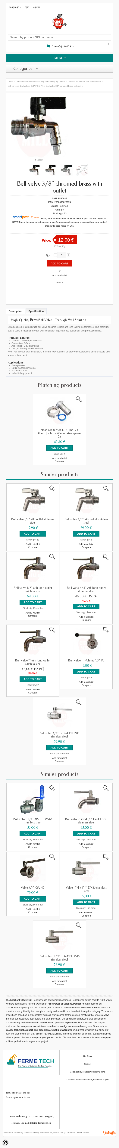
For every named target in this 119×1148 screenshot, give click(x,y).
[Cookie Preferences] (5, 1142)
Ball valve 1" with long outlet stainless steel (32, 662)
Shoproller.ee (109, 1133)
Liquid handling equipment (53, 82)
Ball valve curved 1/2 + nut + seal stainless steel (86, 820)
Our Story (87, 1056)
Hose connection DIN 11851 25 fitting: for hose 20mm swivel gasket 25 (59, 433)
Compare (59, 282)
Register (36, 7)
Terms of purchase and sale (18, 1093)
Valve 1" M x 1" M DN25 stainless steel (86, 889)
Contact (87, 1064)
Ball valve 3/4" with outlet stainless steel (86, 521)
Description (15, 311)
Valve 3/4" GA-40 (33, 887)
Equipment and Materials (27, 82)
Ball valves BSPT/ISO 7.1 (32, 86)
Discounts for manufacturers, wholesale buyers (87, 1079)
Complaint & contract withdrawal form (87, 1071)
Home (10, 82)
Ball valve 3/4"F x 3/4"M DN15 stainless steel (59, 734)
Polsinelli (63, 206)
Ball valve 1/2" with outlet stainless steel (32, 521)
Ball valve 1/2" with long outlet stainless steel (33, 589)
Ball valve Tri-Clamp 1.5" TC (86, 660)
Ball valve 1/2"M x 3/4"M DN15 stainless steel (59, 958)
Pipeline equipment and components (84, 82)
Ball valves (13, 86)
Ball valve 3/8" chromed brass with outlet (64, 86)
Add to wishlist (59, 275)
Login (26, 7)
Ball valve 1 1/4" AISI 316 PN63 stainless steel (32, 820)
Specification (36, 311)
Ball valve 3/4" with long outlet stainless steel (86, 589)
